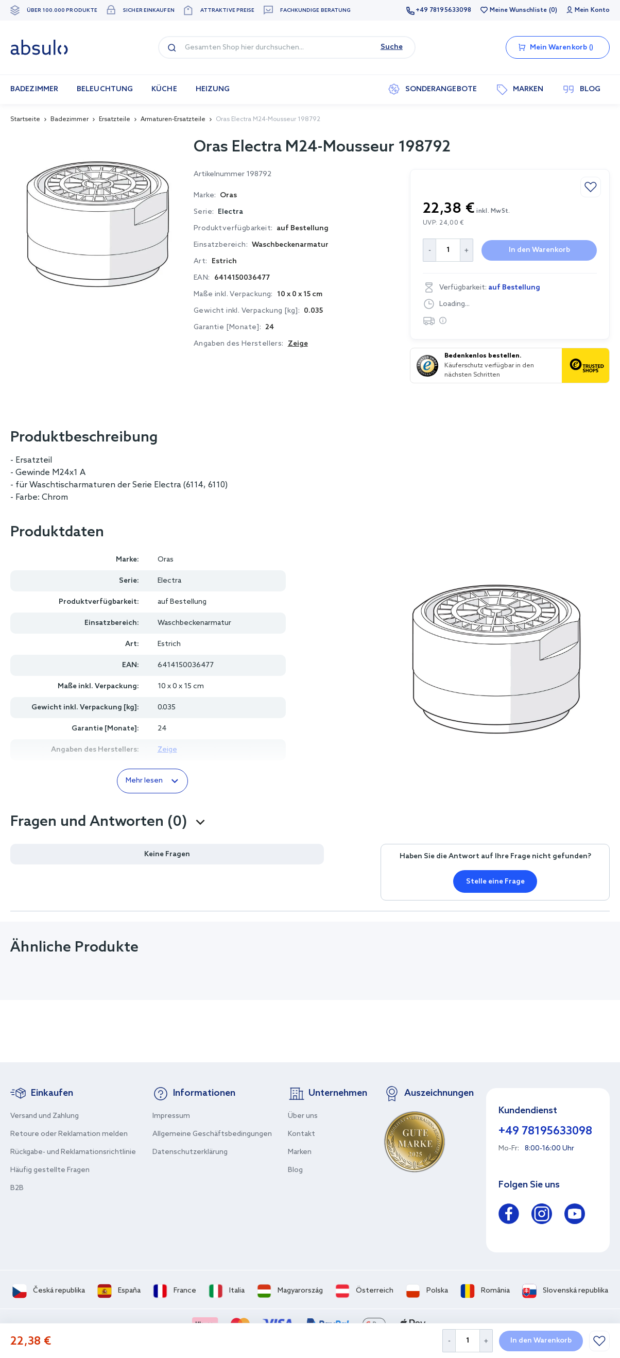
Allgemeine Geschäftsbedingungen (212, 1134)
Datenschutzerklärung (190, 1152)
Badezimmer (69, 119)
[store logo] (39, 47)
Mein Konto (592, 10)
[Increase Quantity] (486, 1340)
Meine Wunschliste (518, 10)
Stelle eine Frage (495, 881)
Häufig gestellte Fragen (50, 1170)
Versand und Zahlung (44, 1116)
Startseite (25, 119)
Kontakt (301, 1134)
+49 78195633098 (444, 10)
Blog (295, 1170)
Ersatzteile (114, 119)
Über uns (303, 1116)
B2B (17, 1188)
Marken (300, 1152)
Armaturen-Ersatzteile (173, 119)
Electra (230, 212)
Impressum (171, 1116)
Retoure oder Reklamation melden (69, 1134)
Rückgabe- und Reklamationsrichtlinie (73, 1152)
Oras (166, 559)
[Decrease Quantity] (448, 1340)
